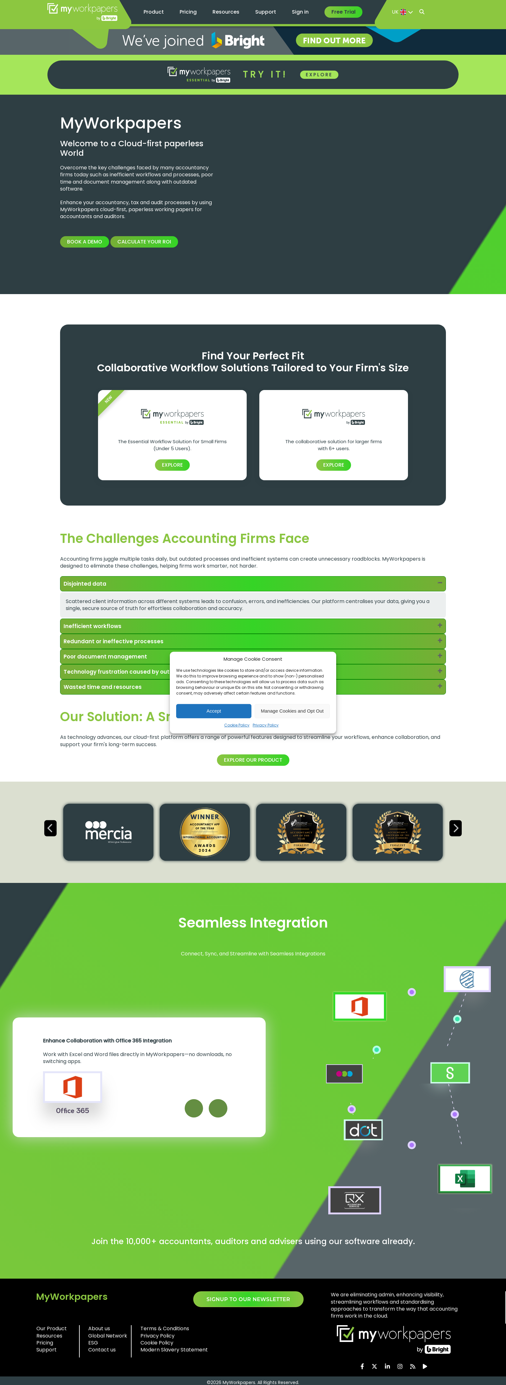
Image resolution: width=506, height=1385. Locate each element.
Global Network (107, 1337)
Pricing (188, 12)
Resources (226, 12)
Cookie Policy (237, 724)
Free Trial (343, 12)
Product (154, 12)
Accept (214, 711)
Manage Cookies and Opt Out (292, 711)
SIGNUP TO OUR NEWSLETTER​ (248, 1301)
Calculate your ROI (144, 241)
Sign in (300, 12)
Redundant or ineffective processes (116, 642)
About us (99, 1330)
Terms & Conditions (164, 1330)
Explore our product (253, 761)
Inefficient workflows (94, 627)
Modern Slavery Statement (174, 1351)
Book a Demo (84, 241)
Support (265, 12)
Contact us (102, 1351)
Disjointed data (86, 584)
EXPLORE (319, 75)
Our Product (51, 1330)
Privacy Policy (266, 724)
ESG (93, 1344)
